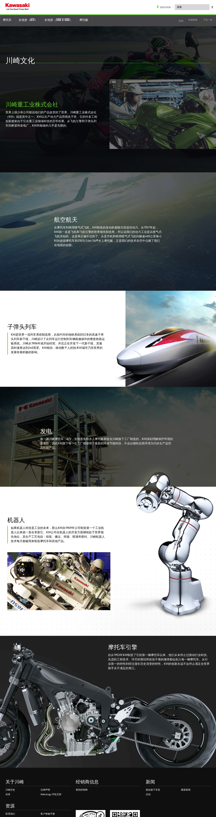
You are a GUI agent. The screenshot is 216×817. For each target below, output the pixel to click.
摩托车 (8, 20)
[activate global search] (212, 7)
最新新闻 (186, 789)
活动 (181, 20)
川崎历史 (10, 789)
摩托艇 (84, 20)
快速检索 (193, 19)
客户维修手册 (48, 813)
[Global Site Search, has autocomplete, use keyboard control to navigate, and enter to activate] (192, 7)
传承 (8, 794)
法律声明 (45, 789)
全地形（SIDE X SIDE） (59, 20)
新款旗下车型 (153, 789)
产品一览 (208, 19)
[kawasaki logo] (18, 7)
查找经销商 (82, 789)
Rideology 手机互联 (51, 794)
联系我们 (10, 813)
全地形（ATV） (29, 20)
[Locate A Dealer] (164, 7)
